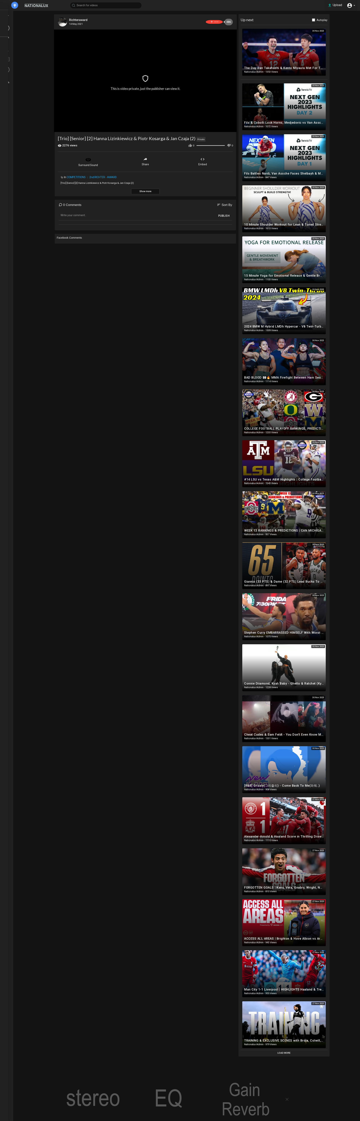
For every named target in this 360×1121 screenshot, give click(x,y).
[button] (350, 5)
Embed (213, 160)
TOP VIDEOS (17, 21)
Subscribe (218, 21)
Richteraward (90, 20)
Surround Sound (99, 160)
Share (156, 160)
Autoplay (332, 20)
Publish (234, 214)
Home (13, 14)
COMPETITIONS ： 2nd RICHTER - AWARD (102, 176)
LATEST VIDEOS (19, 28)
